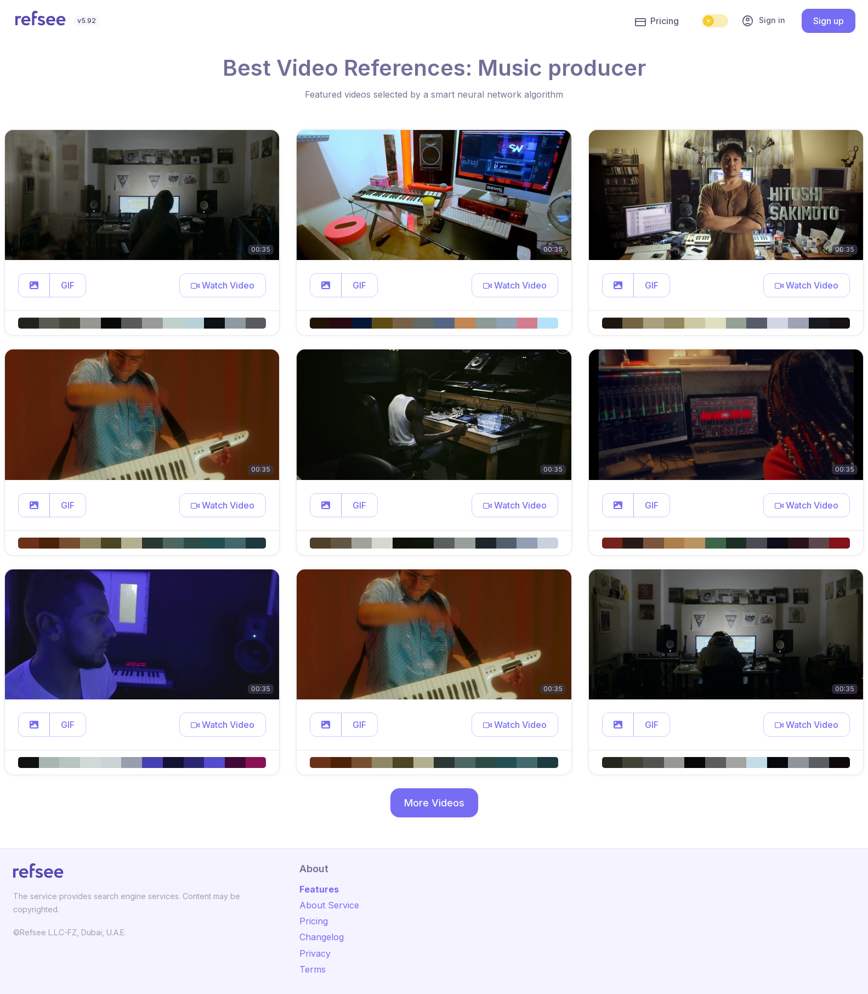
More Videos (434, 803)
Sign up (828, 20)
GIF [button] (68, 285)
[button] (34, 285)
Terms (312, 969)
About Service (329, 905)
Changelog (321, 936)
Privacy (315, 953)
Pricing (657, 21)
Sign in (763, 20)
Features (319, 889)
